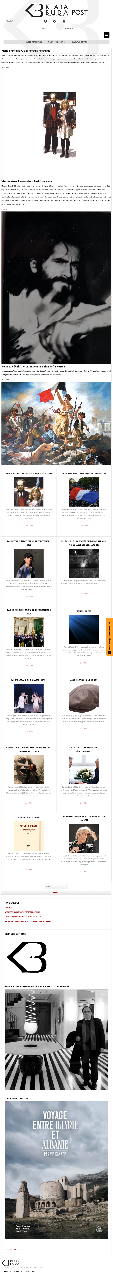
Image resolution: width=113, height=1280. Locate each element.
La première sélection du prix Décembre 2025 (29, 612)
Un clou (8, 907)
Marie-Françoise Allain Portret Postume (29, 473)
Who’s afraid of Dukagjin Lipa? (28, 680)
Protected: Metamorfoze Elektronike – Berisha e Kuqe (28, 921)
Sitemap (16, 1271)
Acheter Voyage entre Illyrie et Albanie (109, 636)
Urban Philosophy (56, 42)
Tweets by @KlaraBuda (13, 1250)
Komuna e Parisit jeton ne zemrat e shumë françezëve (33, 366)
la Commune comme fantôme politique (84, 473)
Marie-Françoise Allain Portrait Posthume (25, 50)
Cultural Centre (79, 42)
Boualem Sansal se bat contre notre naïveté (84, 818)
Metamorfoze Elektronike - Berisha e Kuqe (26, 181)
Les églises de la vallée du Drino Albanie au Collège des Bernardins (83, 543)
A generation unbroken (84, 680)
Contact (69, 28)
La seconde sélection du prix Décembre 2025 (28, 543)
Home (44, 28)
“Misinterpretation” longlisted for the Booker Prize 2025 (28, 750)
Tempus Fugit (84, 611)
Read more (5, 68)
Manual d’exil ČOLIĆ (29, 817)
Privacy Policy (29, 1271)
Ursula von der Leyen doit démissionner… (84, 750)
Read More (28, 525)
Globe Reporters (34, 42)
